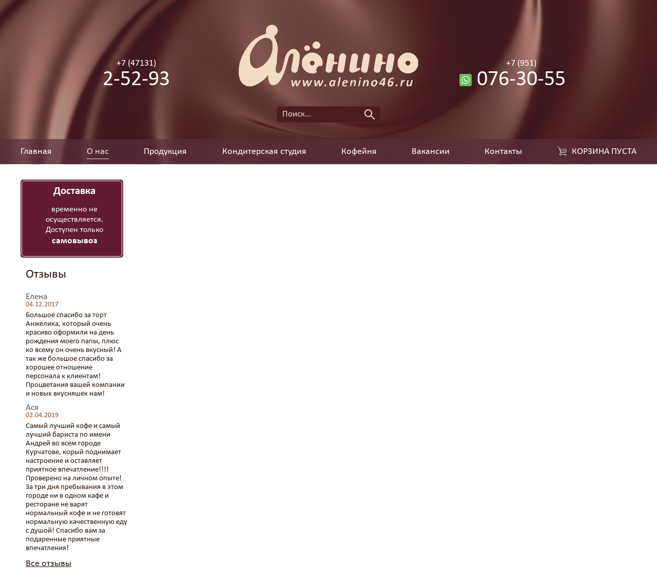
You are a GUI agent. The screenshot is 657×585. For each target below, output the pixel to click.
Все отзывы (48, 564)
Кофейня (359, 152)
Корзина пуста (604, 152)
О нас (98, 152)
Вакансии (431, 152)
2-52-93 (136, 80)
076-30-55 (521, 80)
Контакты (503, 152)
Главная (36, 152)
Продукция (165, 152)
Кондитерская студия (264, 152)
